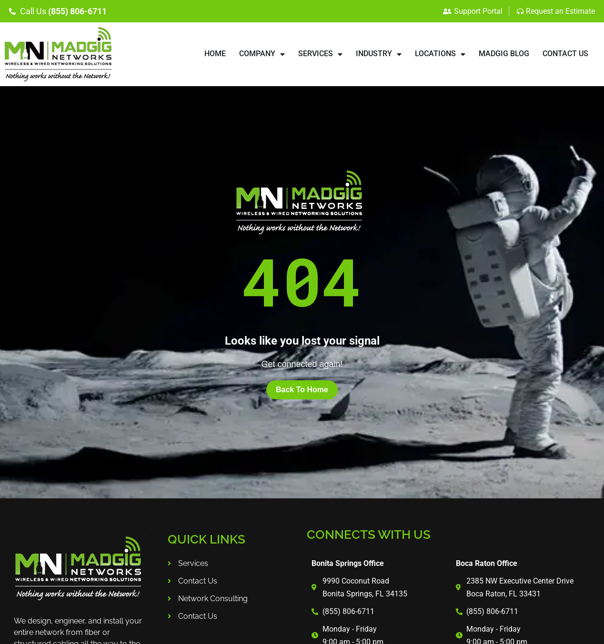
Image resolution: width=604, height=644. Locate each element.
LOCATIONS (440, 54)
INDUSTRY (379, 54)
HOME (215, 53)
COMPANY (262, 54)
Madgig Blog (504, 53)
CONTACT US (565, 53)
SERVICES (320, 54)
